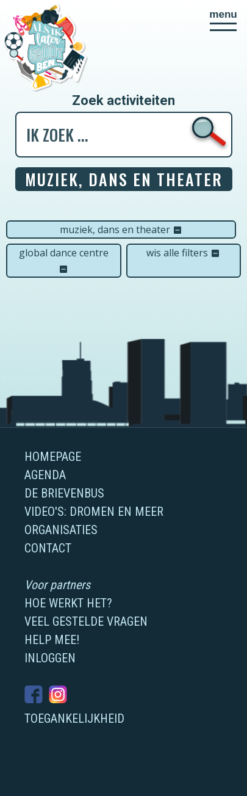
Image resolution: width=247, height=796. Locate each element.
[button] (223, 20)
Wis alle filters (183, 252)
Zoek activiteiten (123, 100)
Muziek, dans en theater (121, 229)
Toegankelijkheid (74, 718)
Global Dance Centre (64, 260)
